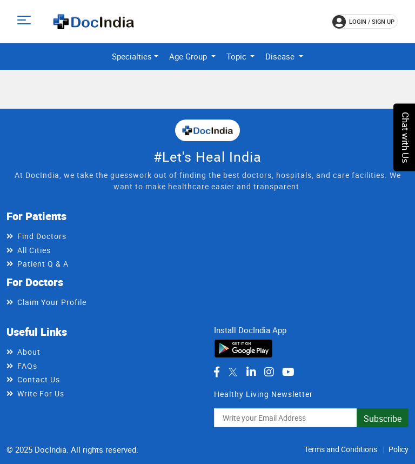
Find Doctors (41, 236)
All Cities (34, 250)
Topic (237, 56)
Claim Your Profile (51, 302)
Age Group (189, 56)
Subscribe (382, 419)
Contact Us (38, 379)
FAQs (27, 366)
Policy (399, 449)
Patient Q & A (43, 263)
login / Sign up (363, 22)
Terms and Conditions (340, 449)
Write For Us (40, 393)
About (29, 352)
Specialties (132, 56)
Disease (281, 56)
